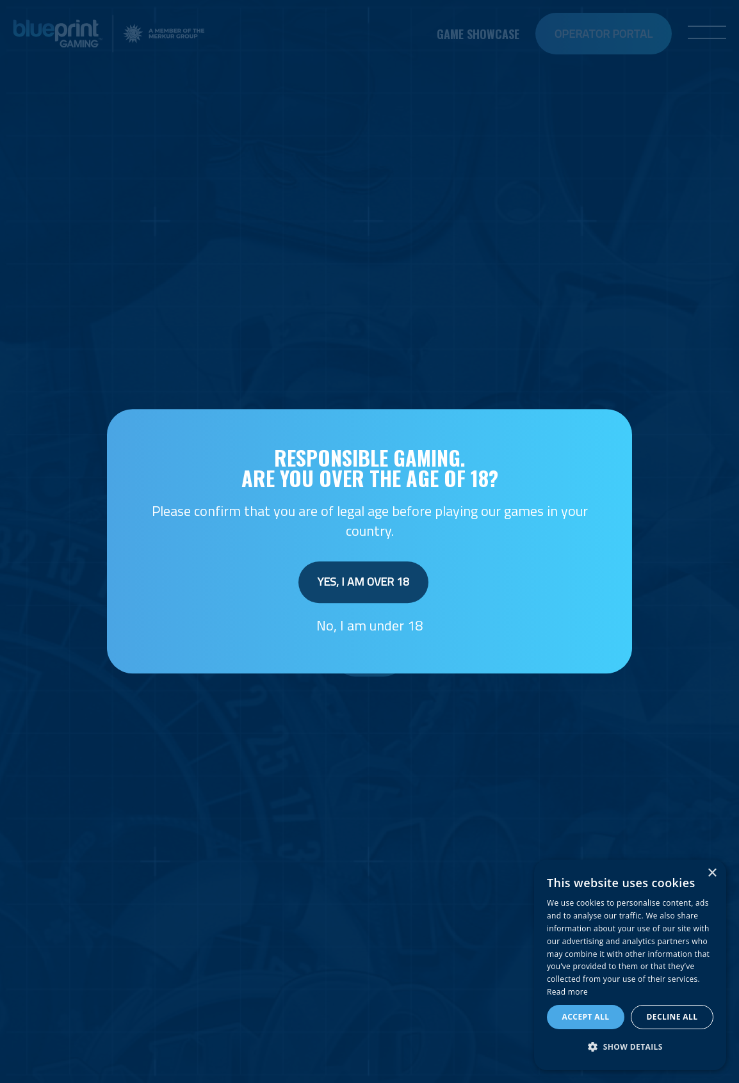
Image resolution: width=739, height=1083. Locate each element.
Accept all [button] (586, 1016)
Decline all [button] (672, 1016)
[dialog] (630, 965)
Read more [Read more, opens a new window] (567, 991)
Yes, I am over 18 (363, 581)
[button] (630, 1047)
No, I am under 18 (369, 625)
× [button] (712, 873)
